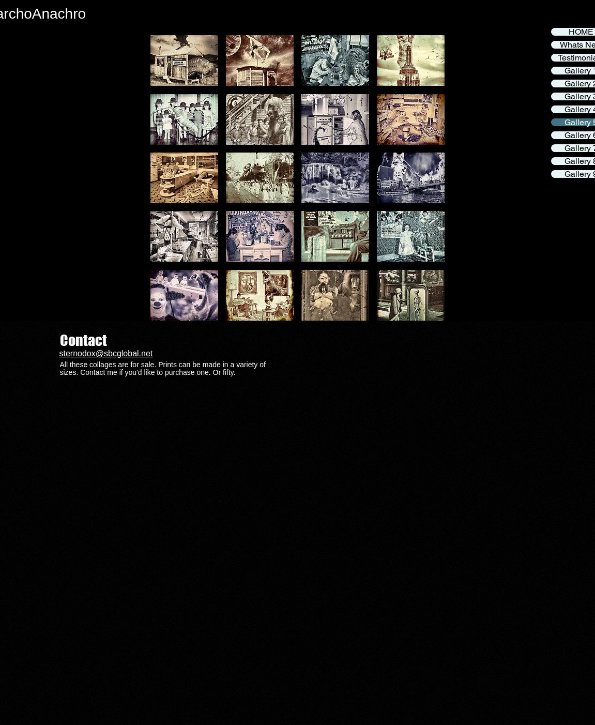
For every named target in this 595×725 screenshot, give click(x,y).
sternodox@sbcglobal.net (106, 353)
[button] (184, 60)
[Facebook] (585, 22)
